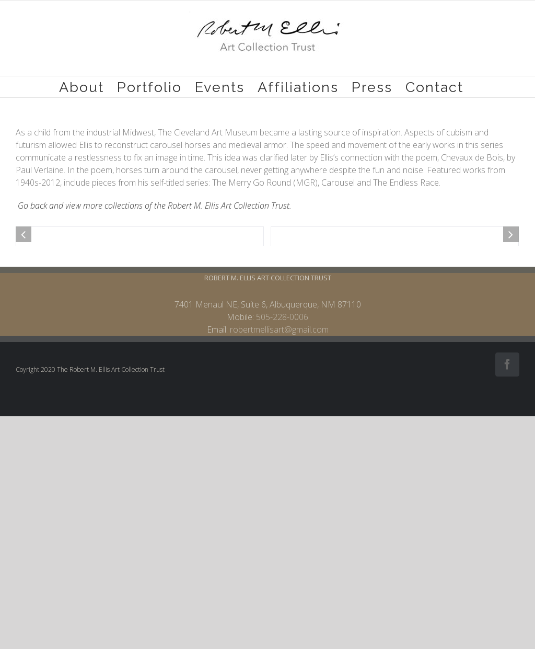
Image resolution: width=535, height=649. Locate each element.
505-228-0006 (282, 560)
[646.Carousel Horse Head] (139, 354)
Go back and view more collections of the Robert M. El (114, 205)
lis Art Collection (240, 205)
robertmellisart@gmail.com (279, 573)
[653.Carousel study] (394, 354)
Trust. (280, 205)
